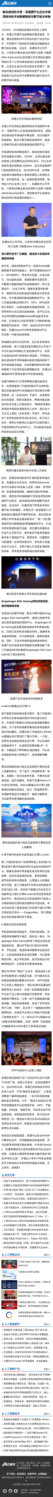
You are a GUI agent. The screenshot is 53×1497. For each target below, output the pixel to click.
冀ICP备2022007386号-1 (13, 1477)
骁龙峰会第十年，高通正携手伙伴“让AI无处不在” (28, 1234)
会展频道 (42, 1474)
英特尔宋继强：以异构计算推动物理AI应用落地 (27, 1379)
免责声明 (31, 1474)
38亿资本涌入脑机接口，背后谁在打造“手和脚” (27, 1374)
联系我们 (21, 1474)
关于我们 (10, 1474)
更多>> (47, 1255)
